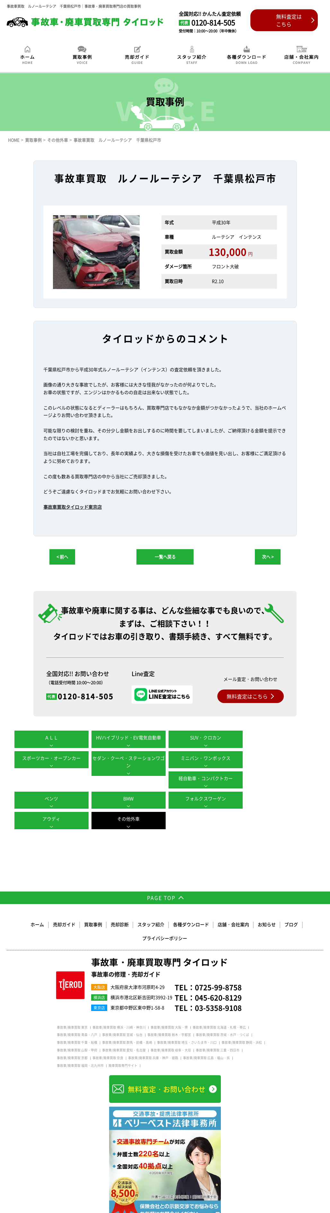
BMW (127, 778)
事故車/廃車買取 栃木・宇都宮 (169, 1013)
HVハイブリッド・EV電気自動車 (127, 737)
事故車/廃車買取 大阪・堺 (169, 1006)
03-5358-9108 (218, 986)
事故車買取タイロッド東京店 (72, 507)
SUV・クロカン (202, 737)
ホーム (37, 903)
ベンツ (279, 758)
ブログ (291, 903)
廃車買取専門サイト (123, 1044)
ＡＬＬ (51, 737)
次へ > (268, 557)
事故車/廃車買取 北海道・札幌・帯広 (219, 1006)
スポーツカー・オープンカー (279, 737)
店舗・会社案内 (233, 903)
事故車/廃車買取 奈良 (107, 1036)
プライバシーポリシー (164, 917)
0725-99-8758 (218, 966)
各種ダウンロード (191, 903)
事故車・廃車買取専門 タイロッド (159, 946)
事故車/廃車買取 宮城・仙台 (122, 1013)
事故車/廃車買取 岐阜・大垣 (171, 1029)
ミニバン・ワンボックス (127, 758)
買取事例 (93, 903)
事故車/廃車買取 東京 (72, 1006)
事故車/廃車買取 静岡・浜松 (241, 1021)
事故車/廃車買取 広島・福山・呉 (206, 1036)
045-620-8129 (218, 976)
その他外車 (51, 798)
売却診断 (120, 903)
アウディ (279, 778)
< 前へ (62, 557)
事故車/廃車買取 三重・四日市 (217, 1029)
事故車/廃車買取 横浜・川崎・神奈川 (119, 1006)
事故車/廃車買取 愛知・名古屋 (124, 1029)
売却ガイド (64, 903)
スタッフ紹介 (150, 903)
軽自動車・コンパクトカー (203, 758)
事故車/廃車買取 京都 (72, 1036)
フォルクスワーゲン (203, 778)
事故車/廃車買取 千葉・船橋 (77, 1021)
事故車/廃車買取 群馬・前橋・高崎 (127, 1021)
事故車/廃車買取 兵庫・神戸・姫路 (153, 1036)
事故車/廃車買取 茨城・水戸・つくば (222, 1013)
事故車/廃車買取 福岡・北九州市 (80, 1044)
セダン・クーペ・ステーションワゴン (51, 762)
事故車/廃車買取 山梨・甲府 (77, 1029)
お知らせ (267, 903)
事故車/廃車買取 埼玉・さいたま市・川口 (187, 1021)
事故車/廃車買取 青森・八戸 (77, 1013)
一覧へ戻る (165, 557)
